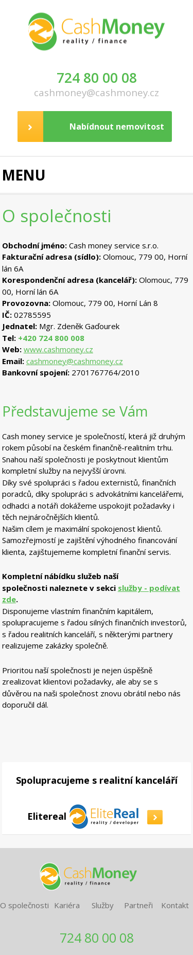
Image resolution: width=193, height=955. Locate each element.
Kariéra (67, 905)
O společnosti (24, 905)
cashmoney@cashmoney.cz (96, 92)
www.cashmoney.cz (58, 349)
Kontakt (175, 905)
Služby (103, 905)
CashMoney (96, 28)
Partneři (138, 905)
